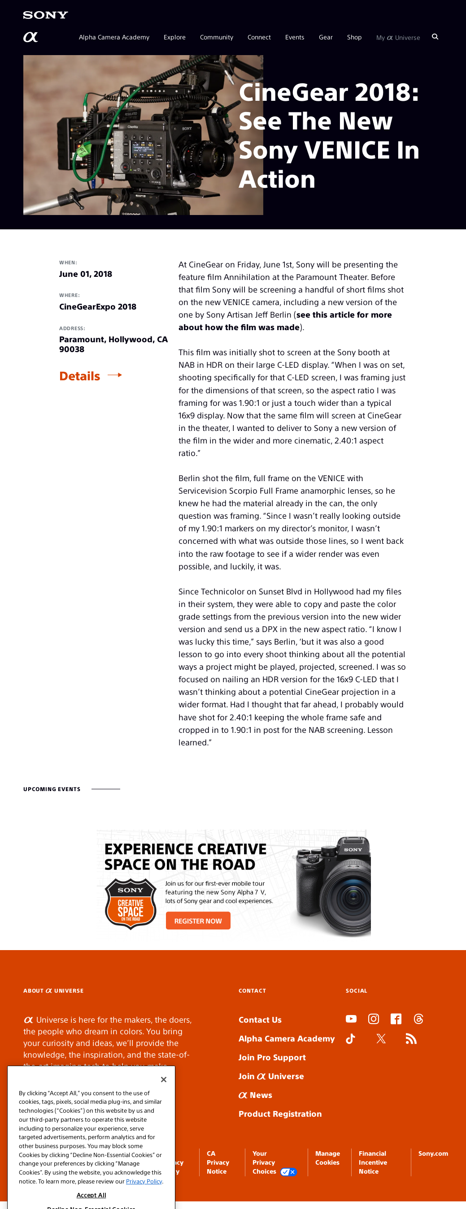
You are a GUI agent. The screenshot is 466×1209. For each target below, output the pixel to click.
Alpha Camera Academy (114, 37)
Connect (259, 37)
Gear (326, 37)
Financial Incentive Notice (373, 1162)
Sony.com (433, 1153)
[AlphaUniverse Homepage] (31, 37)
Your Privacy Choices (275, 1162)
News (255, 1094)
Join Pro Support (272, 1057)
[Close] (164, 1092)
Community (216, 37)
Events (295, 37)
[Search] (435, 37)
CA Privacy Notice (218, 1162)
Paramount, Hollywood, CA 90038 (113, 343)
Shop (354, 37)
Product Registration (280, 1113)
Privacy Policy (144, 1193)
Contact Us (260, 1019)
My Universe (398, 37)
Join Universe (271, 1076)
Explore (175, 37)
